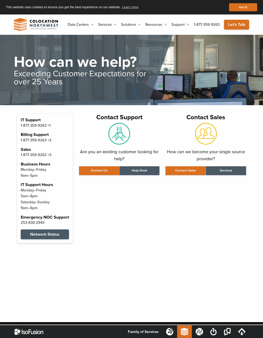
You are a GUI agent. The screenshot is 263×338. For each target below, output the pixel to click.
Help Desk (139, 170)
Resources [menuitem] (153, 24)
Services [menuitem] (105, 24)
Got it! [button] (243, 7)
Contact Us (99, 170)
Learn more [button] (130, 7)
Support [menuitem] (178, 24)
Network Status (45, 234)
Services (226, 170)
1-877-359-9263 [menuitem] (207, 24)
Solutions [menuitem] (128, 24)
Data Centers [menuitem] (78, 24)
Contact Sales (185, 170)
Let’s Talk (236, 24)
